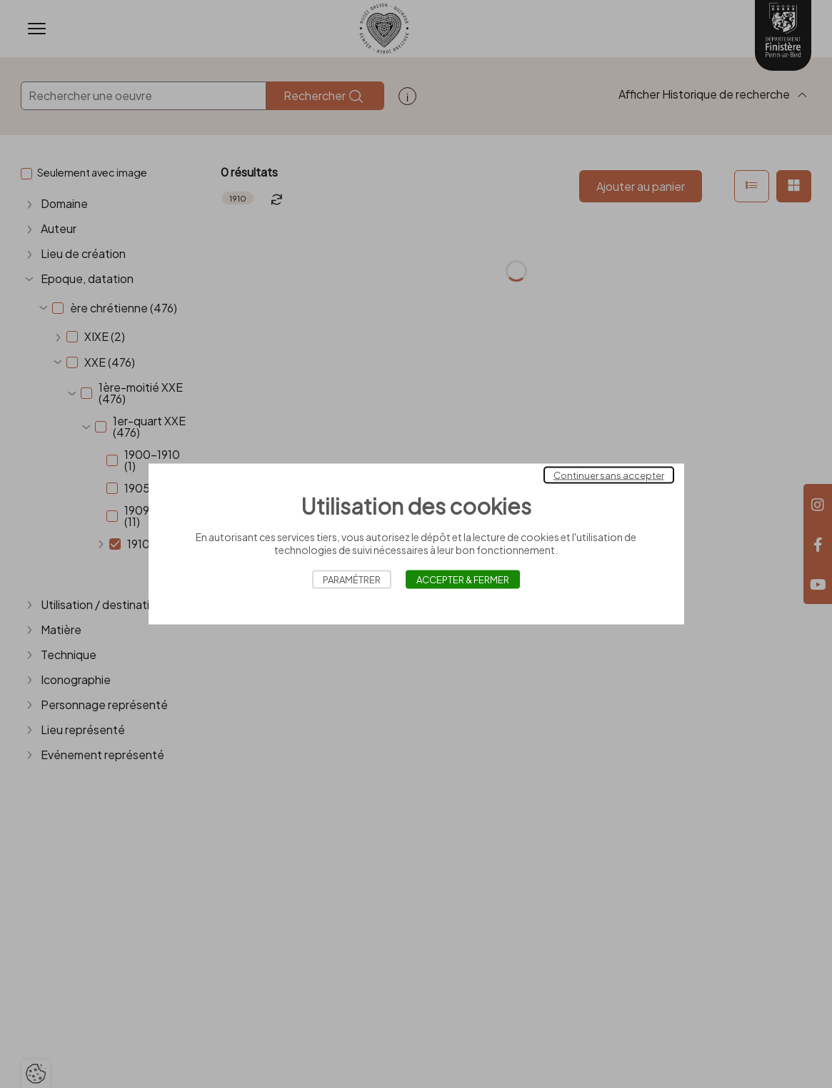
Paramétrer (352, 579)
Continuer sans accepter (608, 475)
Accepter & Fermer (462, 579)
